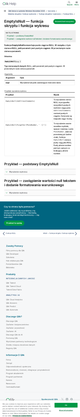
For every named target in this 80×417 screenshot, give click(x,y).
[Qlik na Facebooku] (71, 399)
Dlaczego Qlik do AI (14, 335)
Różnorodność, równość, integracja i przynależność (28, 370)
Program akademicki (14, 373)
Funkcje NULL (68, 14)
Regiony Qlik (11, 348)
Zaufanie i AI (11, 331)
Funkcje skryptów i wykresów (50, 14)
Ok (66, 405)
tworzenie (51, 11)
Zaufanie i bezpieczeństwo (17, 324)
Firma (8, 360)
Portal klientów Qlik (14, 264)
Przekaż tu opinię (14, 223)
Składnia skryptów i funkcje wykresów (22, 14)
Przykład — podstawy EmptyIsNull (20, 36)
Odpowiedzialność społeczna (18, 367)
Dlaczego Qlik (12, 321)
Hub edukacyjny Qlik (14, 261)
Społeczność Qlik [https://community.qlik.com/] (49, 399)
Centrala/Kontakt (13, 387)
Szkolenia (10, 257)
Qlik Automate (12, 310)
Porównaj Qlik (12, 338)
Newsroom (10, 383)
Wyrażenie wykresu (18, 172)
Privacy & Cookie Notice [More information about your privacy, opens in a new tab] (22, 416)
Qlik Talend (10, 283)
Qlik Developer (12, 254)
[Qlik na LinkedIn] (67, 399)
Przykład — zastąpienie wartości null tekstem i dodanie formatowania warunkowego (39, 39)
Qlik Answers (11, 303)
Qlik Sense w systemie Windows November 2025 (26, 11)
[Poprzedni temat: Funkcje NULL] (20, 233)
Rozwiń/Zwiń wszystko (64, 21)
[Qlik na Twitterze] (62, 399)
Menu (77, 5)
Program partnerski (14, 377)
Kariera (9, 380)
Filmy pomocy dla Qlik (15, 250)
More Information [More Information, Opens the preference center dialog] (66, 410)
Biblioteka (10, 267)
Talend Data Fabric (14, 290)
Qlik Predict (11, 306)
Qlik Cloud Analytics (14, 300)
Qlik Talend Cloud (13, 286)
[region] (40, 408)
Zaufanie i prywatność (15, 328)
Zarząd (9, 363)
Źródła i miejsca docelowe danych (20, 345)
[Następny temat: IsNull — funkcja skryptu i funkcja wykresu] (59, 233)
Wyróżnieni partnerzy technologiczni (21, 341)
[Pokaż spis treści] (5, 11)
